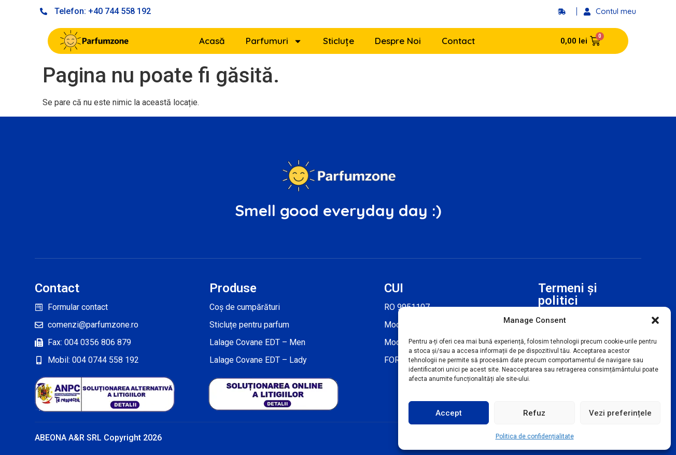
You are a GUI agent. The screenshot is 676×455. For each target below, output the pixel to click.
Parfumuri (274, 41)
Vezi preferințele (620, 413)
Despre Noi (398, 40)
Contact (458, 40)
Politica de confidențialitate (535, 436)
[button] (655, 320)
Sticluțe (338, 40)
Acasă (212, 40)
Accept (448, 413)
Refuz (534, 413)
